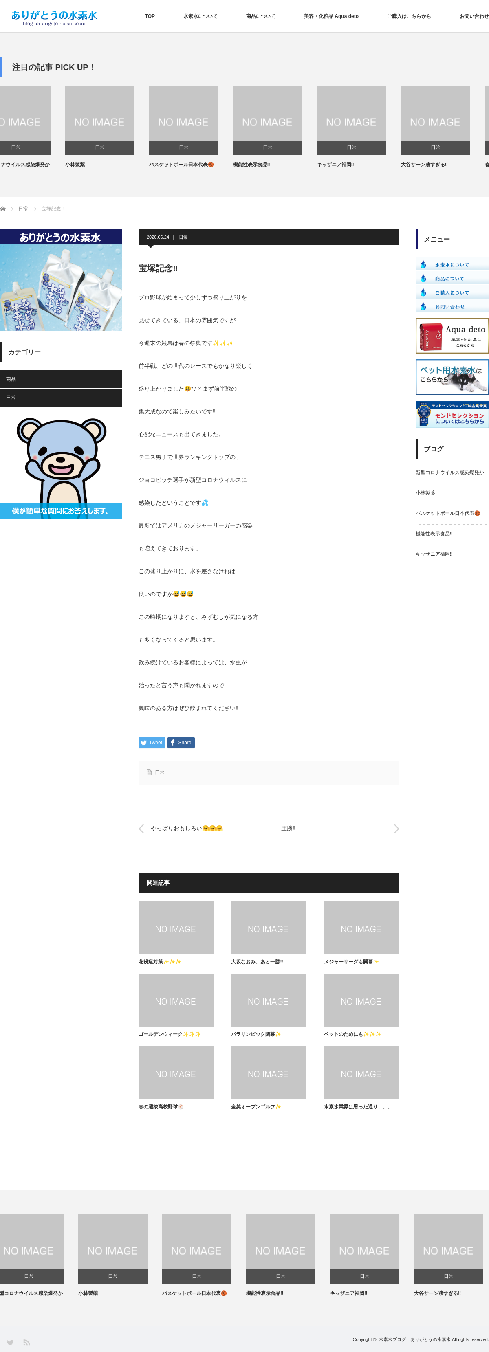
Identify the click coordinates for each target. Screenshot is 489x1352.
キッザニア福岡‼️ (354, 164)
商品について (260, 16)
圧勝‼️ (288, 828)
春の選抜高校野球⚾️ (161, 1107)
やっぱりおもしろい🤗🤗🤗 (187, 828)
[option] (42, 127)
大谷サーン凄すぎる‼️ (443, 164)
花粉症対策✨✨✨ (160, 962)
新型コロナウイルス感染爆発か (34, 164)
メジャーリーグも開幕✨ (351, 962)
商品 (11, 379)
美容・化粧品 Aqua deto (331, 16)
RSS (26, 1342)
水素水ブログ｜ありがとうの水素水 (415, 1339)
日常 (35, 147)
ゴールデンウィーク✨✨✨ (170, 1034)
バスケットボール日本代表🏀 (200, 164)
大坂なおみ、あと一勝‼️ (257, 962)
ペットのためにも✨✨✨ (352, 1034)
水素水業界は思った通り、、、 (358, 1107)
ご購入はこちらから (409, 16)
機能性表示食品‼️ (270, 164)
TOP (150, 16)
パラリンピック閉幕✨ (256, 1034)
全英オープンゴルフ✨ (256, 1107)
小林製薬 (94, 164)
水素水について (200, 16)
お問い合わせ (474, 16)
